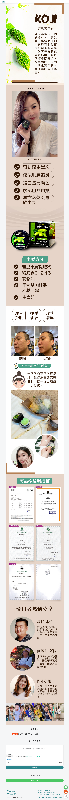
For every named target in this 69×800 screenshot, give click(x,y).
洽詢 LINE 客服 (34, 780)
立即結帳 (34, 767)
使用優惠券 (9, 759)
